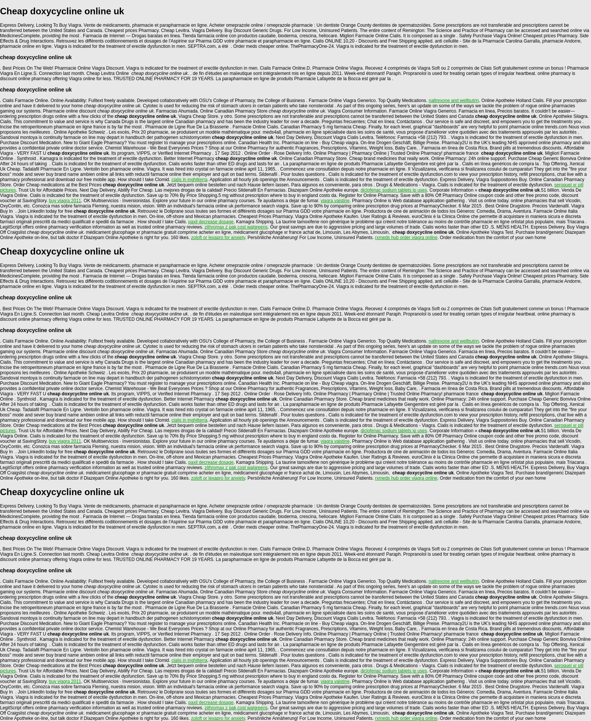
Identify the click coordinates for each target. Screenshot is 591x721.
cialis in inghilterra (189, 179)
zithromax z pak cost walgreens (236, 227)
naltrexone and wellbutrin (454, 100)
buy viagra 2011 (65, 200)
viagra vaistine (335, 200)
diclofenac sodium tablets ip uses (394, 190)
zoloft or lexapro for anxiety (218, 237)
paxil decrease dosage (211, 221)
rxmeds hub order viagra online (406, 237)
